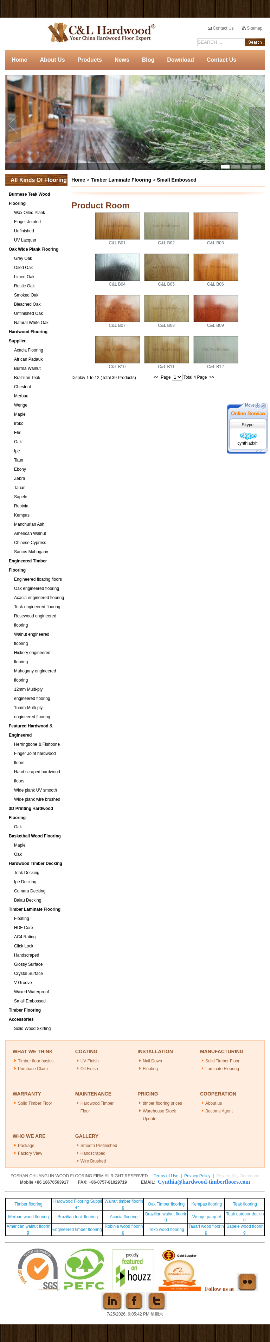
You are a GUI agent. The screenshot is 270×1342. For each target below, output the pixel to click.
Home (19, 60)
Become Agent (219, 1111)
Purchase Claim (33, 1068)
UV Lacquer (25, 240)
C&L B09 (215, 325)
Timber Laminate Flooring (34, 909)
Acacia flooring (123, 1216)
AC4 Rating (25, 936)
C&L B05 (166, 284)
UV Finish (90, 1061)
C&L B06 (215, 284)
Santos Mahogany (31, 551)
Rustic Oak (24, 285)
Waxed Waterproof (31, 991)
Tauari (20, 487)
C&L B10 (117, 366)
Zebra (19, 478)
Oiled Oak (23, 267)
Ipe (17, 451)
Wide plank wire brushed (37, 799)
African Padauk (28, 359)
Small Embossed (30, 1001)
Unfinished (24, 230)
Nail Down (152, 1061)
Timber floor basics (35, 1061)
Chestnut (22, 386)
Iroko (19, 423)
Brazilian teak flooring (77, 1216)
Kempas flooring (206, 1204)
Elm (17, 432)
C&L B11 (166, 366)
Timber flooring (28, 1204)
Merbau (21, 396)
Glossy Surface (28, 964)
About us (213, 1103)
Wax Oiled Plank (29, 212)
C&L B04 (117, 284)
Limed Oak (24, 276)
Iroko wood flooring (166, 1229)
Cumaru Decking (29, 891)
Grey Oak (23, 258)
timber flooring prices (162, 1103)
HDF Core (23, 927)
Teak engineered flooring (37, 606)
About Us (52, 60)
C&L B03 (215, 242)
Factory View (30, 1153)
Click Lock (23, 946)
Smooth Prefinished (99, 1145)
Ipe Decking (25, 881)
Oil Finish (89, 1068)
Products (90, 60)
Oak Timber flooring (166, 1204)
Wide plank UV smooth (35, 790)
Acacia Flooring (28, 350)
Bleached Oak (27, 304)
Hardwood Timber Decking (35, 863)
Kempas (22, 515)
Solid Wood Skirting (32, 1028)
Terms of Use (166, 1175)
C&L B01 (117, 242)
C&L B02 (166, 242)
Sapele (20, 496)
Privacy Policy (197, 1175)
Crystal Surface (28, 973)
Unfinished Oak (28, 313)
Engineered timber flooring (77, 1229)
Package (26, 1145)
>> (211, 377)
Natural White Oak (31, 322)
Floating (21, 918)
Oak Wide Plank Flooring (33, 249)
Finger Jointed (27, 221)
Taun (18, 460)
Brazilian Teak (27, 377)
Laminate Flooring (222, 1068)
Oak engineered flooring (36, 588)
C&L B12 (215, 366)
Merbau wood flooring (28, 1216)
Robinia (21, 506)
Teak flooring (245, 1204)
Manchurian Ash (29, 524)
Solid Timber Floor (222, 1061)
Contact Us (221, 28)
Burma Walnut (27, 368)
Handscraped (26, 955)
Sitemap (252, 28)
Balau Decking (27, 900)
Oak (18, 441)
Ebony (20, 469)
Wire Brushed (93, 1161)
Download (180, 60)
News (122, 60)
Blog (148, 60)
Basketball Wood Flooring (35, 836)
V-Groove (23, 982)
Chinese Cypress (30, 542)
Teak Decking (26, 872)
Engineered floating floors (38, 579)
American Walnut (30, 533)
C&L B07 (117, 325)
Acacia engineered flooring (39, 597)
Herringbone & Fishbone (37, 744)
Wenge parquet (206, 1216)
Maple (20, 414)
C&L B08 (166, 325)
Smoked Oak (26, 295)
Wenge (20, 405)
